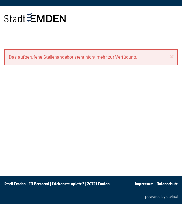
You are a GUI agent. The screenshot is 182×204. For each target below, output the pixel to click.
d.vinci (172, 196)
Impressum (144, 183)
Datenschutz (167, 183)
